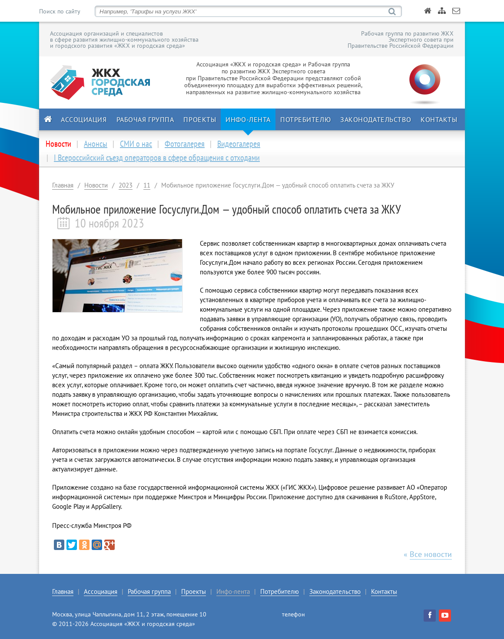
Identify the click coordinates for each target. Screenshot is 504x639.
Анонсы (95, 143)
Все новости (431, 554)
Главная (62, 185)
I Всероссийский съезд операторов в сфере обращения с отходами (157, 157)
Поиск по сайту (59, 11)
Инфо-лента (248, 119)
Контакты (439, 119)
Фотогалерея (185, 143)
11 (146, 185)
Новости (96, 185)
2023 (126, 185)
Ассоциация (84, 119)
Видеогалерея (238, 143)
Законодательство (375, 119)
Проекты (199, 119)
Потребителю (305, 119)
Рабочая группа (145, 119)
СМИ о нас (136, 143)
